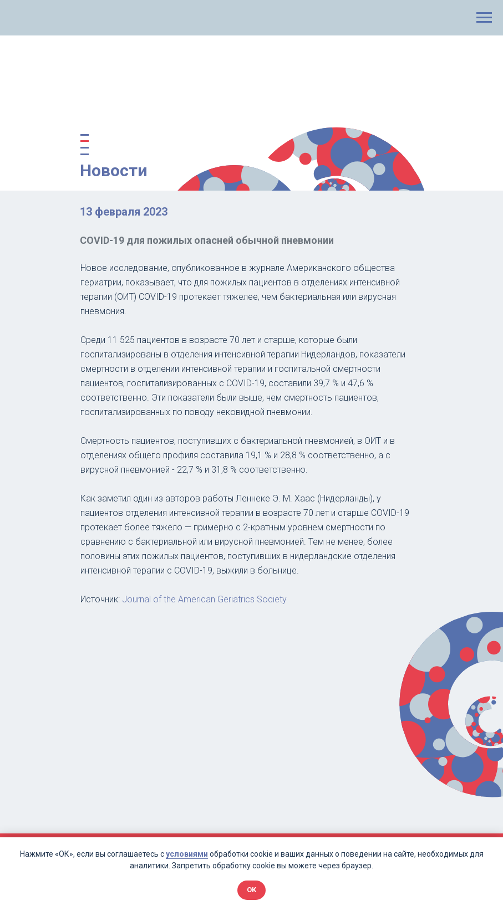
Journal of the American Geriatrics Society (204, 599)
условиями (187, 853)
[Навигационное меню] (484, 17)
